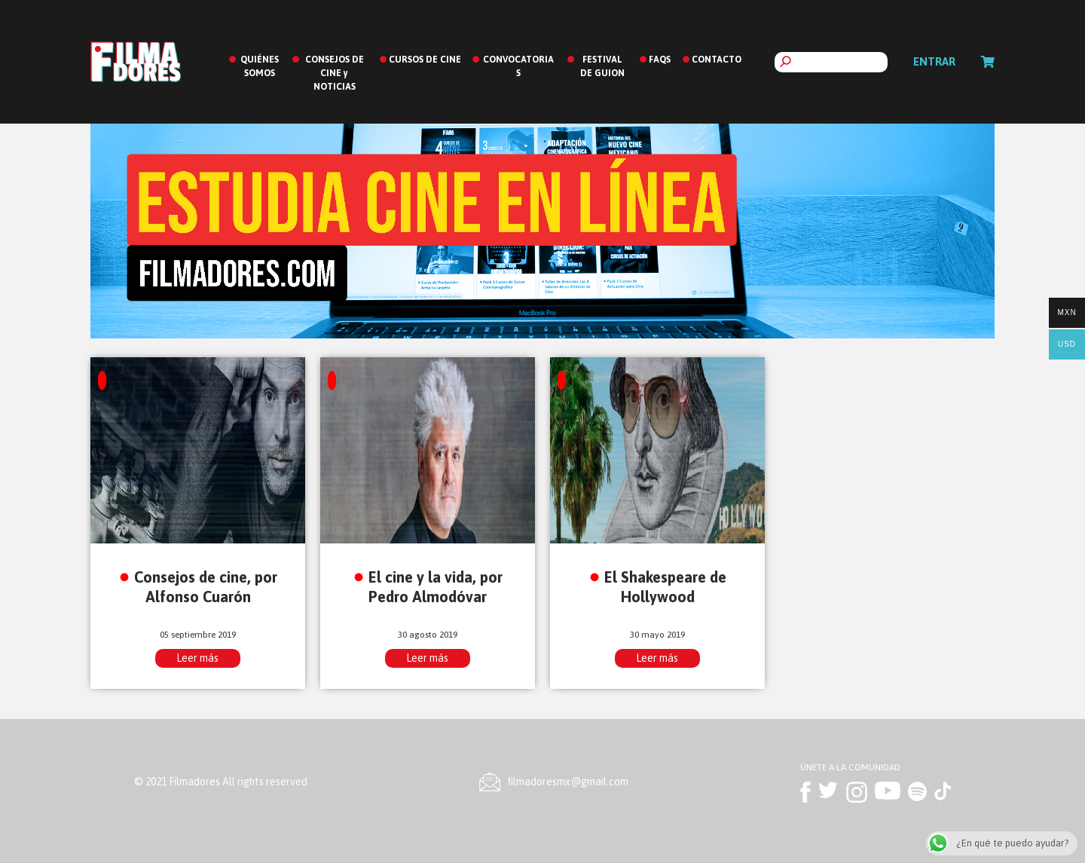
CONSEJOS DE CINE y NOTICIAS (334, 73)
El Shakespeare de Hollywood (665, 586)
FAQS (660, 59)
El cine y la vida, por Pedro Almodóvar (435, 586)
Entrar (934, 61)
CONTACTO (716, 59)
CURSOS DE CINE (425, 59)
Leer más (197, 658)
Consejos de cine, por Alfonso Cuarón (205, 586)
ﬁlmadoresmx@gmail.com (568, 782)
